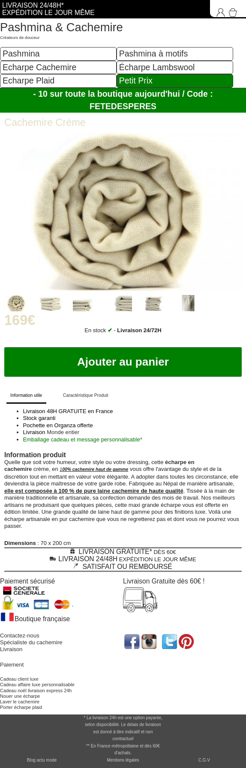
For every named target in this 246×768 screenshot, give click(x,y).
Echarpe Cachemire (39, 67)
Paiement (12, 664)
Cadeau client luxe (19, 679)
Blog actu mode (42, 760)
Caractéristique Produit (85, 395)
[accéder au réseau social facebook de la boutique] (131, 640)
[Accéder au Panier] (234, 8)
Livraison (11, 649)
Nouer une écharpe (20, 696)
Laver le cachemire (19, 701)
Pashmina (21, 53)
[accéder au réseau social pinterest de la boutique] (149, 640)
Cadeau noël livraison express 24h (36, 690)
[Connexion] (218, 8)
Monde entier (63, 432)
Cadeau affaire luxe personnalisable (37, 684)
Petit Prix (136, 80)
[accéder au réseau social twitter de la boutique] (168, 640)
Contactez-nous (19, 635)
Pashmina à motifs (153, 53)
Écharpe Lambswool (157, 67)
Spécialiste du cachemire (31, 642)
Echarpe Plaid (28, 80)
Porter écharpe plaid (21, 707)
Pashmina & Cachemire (61, 27)
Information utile (26, 395)
